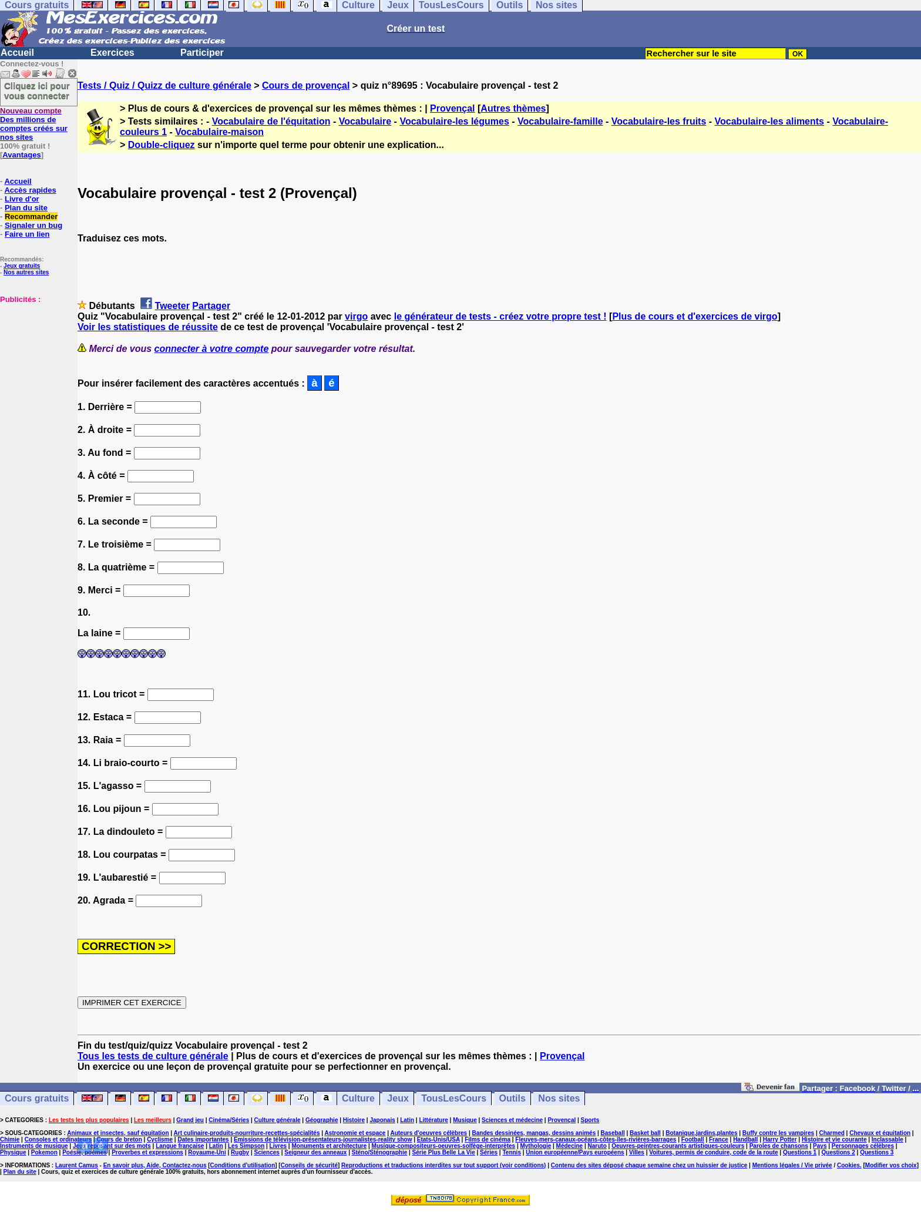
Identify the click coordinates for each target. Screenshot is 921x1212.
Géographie (321, 1120)
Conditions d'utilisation (242, 1165)
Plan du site (26, 207)
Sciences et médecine (512, 1120)
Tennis (511, 1152)
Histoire (354, 1120)
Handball (745, 1139)
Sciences (267, 1152)
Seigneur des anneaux (315, 1152)
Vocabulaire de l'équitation (271, 121)
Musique (465, 1120)
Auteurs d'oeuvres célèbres (428, 1133)
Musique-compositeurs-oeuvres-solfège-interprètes (444, 1146)
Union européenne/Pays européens (575, 1152)
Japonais (382, 1120)
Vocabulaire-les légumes (454, 121)
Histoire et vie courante (834, 1139)
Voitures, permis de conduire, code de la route (713, 1152)
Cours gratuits (37, 1098)
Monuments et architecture (329, 1146)
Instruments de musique (34, 1146)
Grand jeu (190, 1120)
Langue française (180, 1146)
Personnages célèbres (863, 1146)
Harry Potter (780, 1139)
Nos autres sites (26, 272)
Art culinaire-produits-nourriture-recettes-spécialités (247, 1133)
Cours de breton (119, 1139)
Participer (202, 53)
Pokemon (44, 1152)
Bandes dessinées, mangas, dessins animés (534, 1133)
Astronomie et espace (354, 1133)
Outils (512, 1098)
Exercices (112, 53)
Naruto (597, 1146)
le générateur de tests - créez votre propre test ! (500, 316)
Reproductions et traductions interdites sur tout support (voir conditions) (443, 1165)
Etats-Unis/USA (438, 1139)
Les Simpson (246, 1146)
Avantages (21, 154)
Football (692, 1139)
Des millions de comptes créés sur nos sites (34, 124)
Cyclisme (160, 1139)
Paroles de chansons (778, 1146)
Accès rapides (30, 190)
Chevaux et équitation (879, 1133)
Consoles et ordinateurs (58, 1139)
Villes (636, 1152)
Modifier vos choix (891, 1165)
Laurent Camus (76, 1165)
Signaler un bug (33, 225)
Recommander (31, 216)
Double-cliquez (161, 145)
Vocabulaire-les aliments (769, 121)
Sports (590, 1120)
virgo (356, 316)
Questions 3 (876, 1152)
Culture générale (277, 1120)
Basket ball (645, 1133)
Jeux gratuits (22, 266)
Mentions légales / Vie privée (792, 1165)
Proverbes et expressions (147, 1152)
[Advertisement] (35, 362)
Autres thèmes (513, 108)
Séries (489, 1152)
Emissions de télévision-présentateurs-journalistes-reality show (323, 1139)
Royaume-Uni (207, 1152)
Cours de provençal (305, 85)
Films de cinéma (487, 1139)
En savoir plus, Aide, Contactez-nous (155, 1165)
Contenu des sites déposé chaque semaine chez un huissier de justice (649, 1165)
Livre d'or (22, 198)
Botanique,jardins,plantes (701, 1133)
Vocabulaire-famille (560, 121)
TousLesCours (453, 1098)
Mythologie (535, 1146)
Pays (819, 1146)
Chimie (9, 1139)
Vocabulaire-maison (219, 132)
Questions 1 (799, 1152)
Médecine (569, 1146)
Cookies (848, 1165)
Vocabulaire (365, 121)
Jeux (397, 1098)
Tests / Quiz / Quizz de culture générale (164, 85)
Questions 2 (838, 1152)
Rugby (240, 1152)
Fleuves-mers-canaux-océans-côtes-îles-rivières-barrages (595, 1139)
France (718, 1139)
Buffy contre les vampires (778, 1133)
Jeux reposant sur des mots (112, 1146)
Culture (358, 1098)
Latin (407, 1120)
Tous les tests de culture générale (153, 1056)
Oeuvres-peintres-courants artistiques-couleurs (677, 1146)
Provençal (452, 108)
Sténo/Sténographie (379, 1152)
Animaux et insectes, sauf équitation (118, 1133)
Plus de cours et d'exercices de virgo (694, 316)
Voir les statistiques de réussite (148, 327)
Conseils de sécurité (309, 1165)
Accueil (17, 53)
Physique (13, 1152)
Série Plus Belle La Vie (443, 1152)
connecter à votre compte (211, 349)
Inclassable (887, 1139)
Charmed (831, 1133)
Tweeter (172, 306)
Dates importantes (202, 1139)
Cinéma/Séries (229, 1120)
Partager (211, 306)
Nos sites (559, 1098)
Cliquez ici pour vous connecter (37, 90)
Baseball (613, 1133)
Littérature (433, 1120)
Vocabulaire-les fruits (659, 121)
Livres (278, 1146)
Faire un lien (27, 234)
